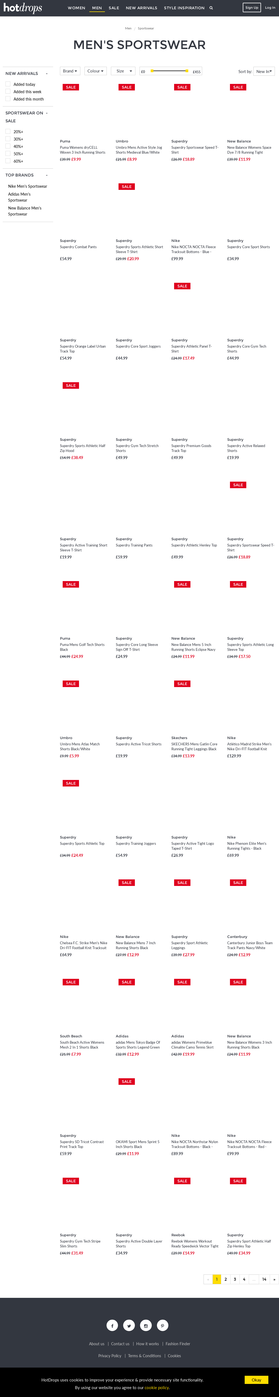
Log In (270, 7)
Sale (114, 7)
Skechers (179, 738)
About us (96, 1345)
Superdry (179, 141)
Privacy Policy (109, 1357)
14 (264, 1279)
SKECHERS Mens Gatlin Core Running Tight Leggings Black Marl (194, 749)
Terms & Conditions (144, 1357)
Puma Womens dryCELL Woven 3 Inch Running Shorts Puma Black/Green (82, 152)
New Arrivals (141, 7)
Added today (24, 84)
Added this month (29, 99)
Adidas (122, 1036)
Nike (175, 240)
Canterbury (237, 936)
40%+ (18, 146)
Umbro (122, 141)
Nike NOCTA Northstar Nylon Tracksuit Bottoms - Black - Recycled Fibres (194, 1147)
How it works (147, 1345)
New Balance (239, 141)
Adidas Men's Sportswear (19, 197)
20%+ (18, 131)
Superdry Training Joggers (136, 843)
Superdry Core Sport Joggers (138, 346)
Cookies (174, 1357)
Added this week (27, 91)
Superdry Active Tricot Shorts (139, 744)
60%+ (18, 161)
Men (97, 7)
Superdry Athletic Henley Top (194, 545)
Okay (256, 1379)
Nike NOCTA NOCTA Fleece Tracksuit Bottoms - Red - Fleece (249, 1147)
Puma (65, 141)
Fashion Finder (178, 1345)
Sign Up (251, 7)
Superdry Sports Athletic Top (82, 843)
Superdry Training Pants (134, 545)
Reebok (178, 1235)
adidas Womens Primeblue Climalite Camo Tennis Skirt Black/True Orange (192, 1047)
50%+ (18, 153)
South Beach (71, 1036)
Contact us (120, 1345)
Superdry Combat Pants (78, 247)
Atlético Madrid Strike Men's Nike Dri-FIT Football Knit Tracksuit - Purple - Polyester (249, 749)
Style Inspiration (184, 7)
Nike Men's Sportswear (27, 186)
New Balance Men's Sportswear (24, 211)
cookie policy (157, 1387)
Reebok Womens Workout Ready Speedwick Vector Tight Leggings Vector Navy (195, 1246)
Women (77, 7)
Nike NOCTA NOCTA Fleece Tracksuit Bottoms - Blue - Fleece (193, 252)
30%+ (18, 139)
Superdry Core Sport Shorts (248, 247)
